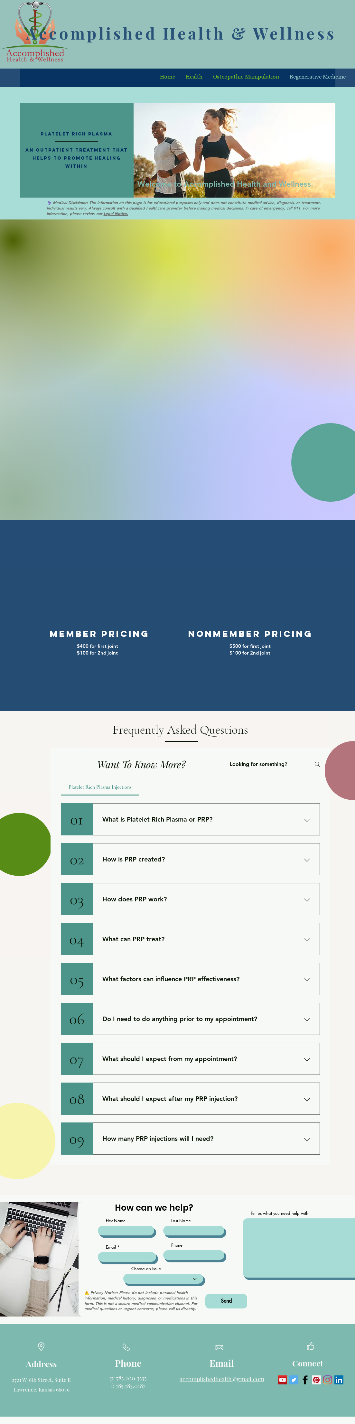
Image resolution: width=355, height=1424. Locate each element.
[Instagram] (327, 1379)
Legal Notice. (116, 213)
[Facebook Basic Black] (305, 1379)
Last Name (181, 1221)
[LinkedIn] (338, 1379)
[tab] (100, 787)
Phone (176, 1245)
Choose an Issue (146, 1269)
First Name (116, 1221)
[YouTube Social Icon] (282, 1379)
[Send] (226, 1301)
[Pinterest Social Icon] (316, 1379)
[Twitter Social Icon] (293, 1379)
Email (111, 1247)
